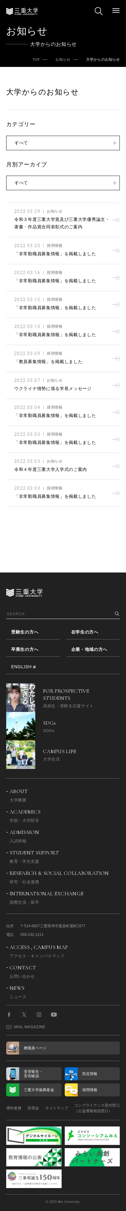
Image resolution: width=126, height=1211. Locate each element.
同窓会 (33, 1108)
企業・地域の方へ (89, 649)
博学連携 (13, 1108)
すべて (21, 142)
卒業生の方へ (24, 649)
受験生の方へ (24, 632)
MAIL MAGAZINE (26, 1027)
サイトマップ (56, 1108)
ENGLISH (21, 666)
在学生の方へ (84, 632)
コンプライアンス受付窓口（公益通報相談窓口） (97, 1108)
